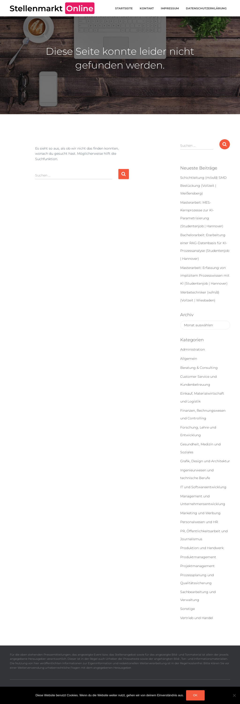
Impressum (170, 8)
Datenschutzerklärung (206, 8)
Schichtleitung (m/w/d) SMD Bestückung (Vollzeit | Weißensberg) (203, 185)
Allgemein (188, 358)
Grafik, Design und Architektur (205, 461)
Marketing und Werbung (200, 513)
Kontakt (147, 8)
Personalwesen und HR (199, 522)
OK (195, 695)
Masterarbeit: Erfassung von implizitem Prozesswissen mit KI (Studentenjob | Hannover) (204, 276)
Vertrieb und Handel (196, 618)
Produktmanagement (198, 557)
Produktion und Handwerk (202, 548)
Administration (192, 349)
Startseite (124, 8)
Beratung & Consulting (199, 368)
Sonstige (187, 609)
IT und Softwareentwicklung (203, 487)
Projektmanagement (197, 566)
